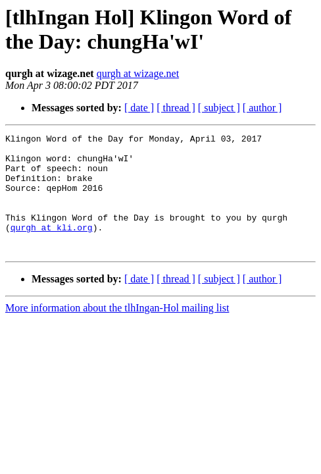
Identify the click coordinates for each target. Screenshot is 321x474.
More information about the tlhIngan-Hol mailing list (117, 331)
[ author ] (262, 107)
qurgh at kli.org (52, 247)
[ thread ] (176, 107)
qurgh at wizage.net (138, 73)
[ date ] (139, 107)
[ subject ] (219, 107)
